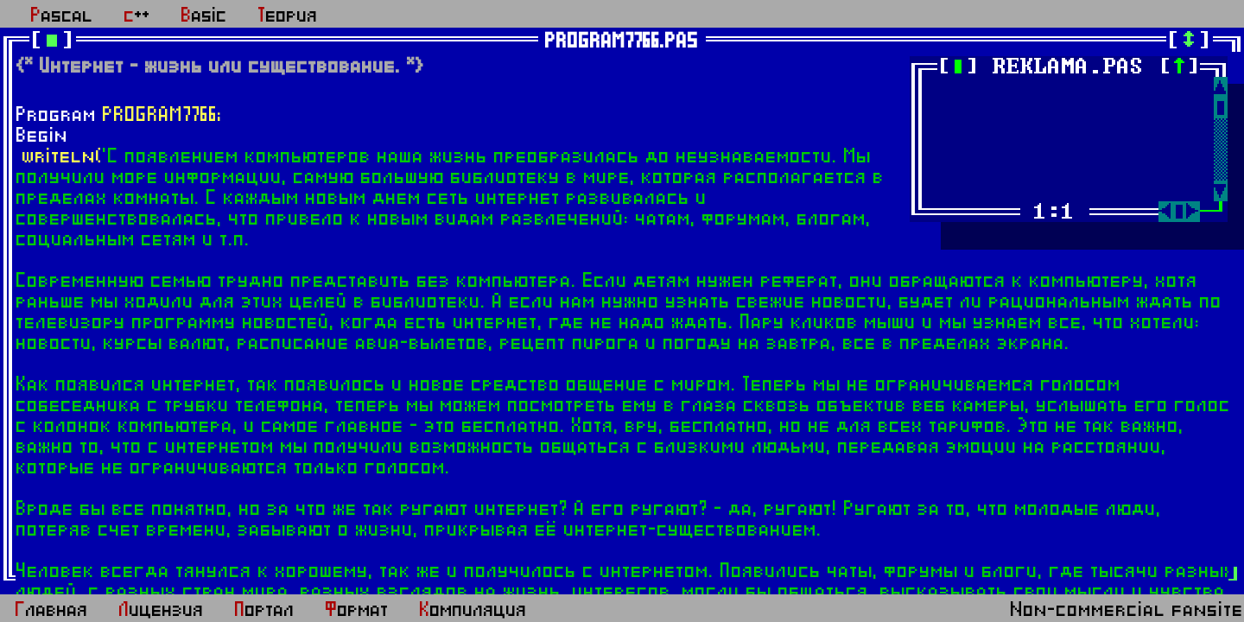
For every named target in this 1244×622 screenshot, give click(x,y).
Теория (288, 15)
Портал (265, 610)
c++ (137, 15)
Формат (357, 610)
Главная (52, 610)
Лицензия (161, 610)
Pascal (62, 15)
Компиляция (473, 610)
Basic (204, 15)
